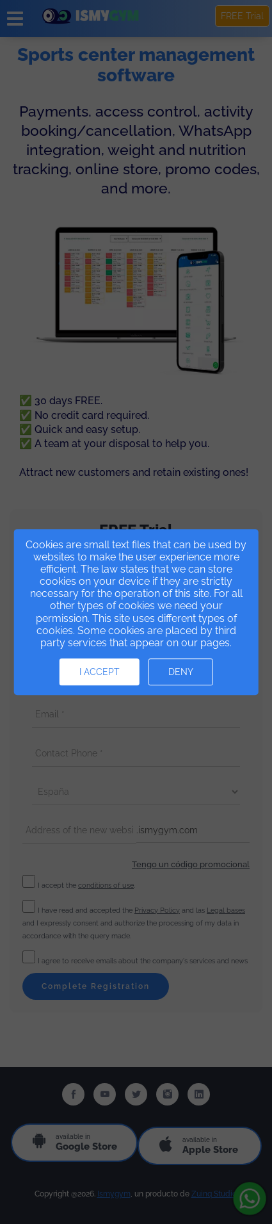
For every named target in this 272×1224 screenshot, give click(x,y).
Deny (180, 672)
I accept (99, 672)
